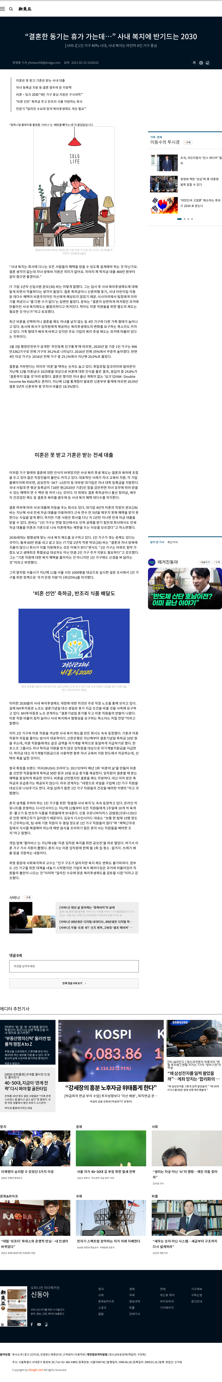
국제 (132, 1295)
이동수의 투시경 (165, 142)
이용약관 (80, 1354)
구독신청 (196, 1295)
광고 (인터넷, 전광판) (36, 1354)
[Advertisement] (64, 417)
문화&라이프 (106, 1301)
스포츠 (102, 1308)
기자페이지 (167, 1308)
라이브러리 (167, 1301)
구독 (28, 897)
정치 (101, 1289)
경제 (132, 1289)
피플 (132, 1308)
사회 (101, 1295)
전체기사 (134, 1314)
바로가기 (205, 562)
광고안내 (196, 1301)
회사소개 (17, 1354)
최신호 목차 (167, 1295)
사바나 (14, 897)
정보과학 (134, 1301)
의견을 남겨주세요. (25, 966)
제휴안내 (56, 1354)
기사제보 (196, 1289)
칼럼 (101, 1314)
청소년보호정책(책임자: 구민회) (127, 1354)
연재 (163, 1289)
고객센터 (68, 1354)
